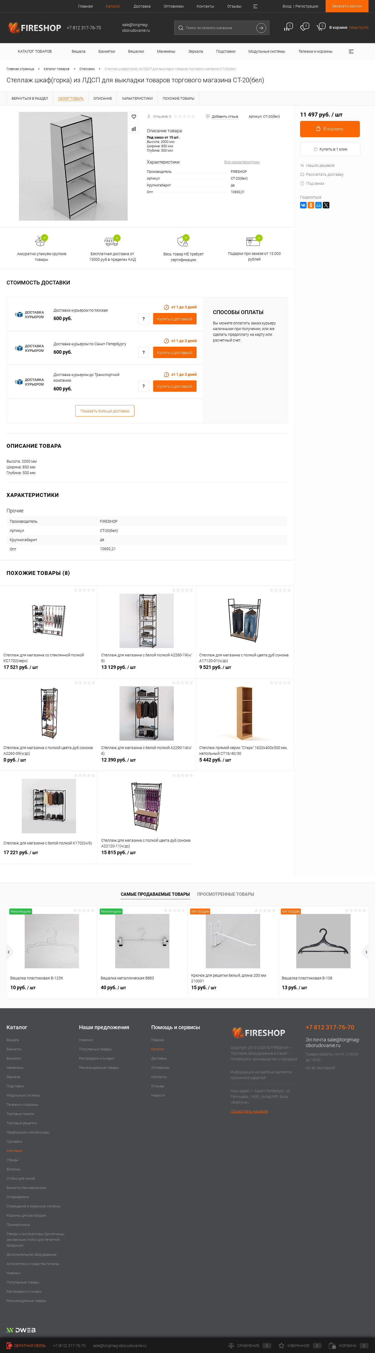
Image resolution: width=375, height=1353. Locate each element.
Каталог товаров (34, 51)
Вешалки (14, 1058)
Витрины (14, 1169)
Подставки (15, 1086)
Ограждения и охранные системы (34, 1206)
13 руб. (294, 987)
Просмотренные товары (225, 894)
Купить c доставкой (174, 319)
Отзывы (234, 6)
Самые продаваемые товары (155, 894)
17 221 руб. (49, 856)
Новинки (13, 1273)
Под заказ (312, 183)
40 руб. (113, 987)
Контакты (205, 6)
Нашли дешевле (317, 165)
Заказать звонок (347, 6)
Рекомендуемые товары (26, 1301)
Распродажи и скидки (24, 1291)
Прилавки (14, 1141)
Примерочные (18, 1225)
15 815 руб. (146, 856)
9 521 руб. (244, 670)
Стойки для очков (21, 1178)
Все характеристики (242, 162)
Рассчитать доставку (322, 174)
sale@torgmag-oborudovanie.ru (333, 1042)
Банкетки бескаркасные (26, 1188)
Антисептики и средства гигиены (33, 1264)
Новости (158, 1095)
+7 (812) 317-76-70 (69, 1345)
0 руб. (49, 763)
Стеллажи (14, 1151)
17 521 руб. (49, 670)
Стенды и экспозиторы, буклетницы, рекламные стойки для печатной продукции (36, 1239)
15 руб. (203, 987)
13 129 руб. (146, 670)
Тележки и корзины (22, 1105)
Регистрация (306, 6)
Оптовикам (174, 6)
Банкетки (14, 1049)
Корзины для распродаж (26, 1215)
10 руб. (23, 987)
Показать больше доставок (104, 411)
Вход (287, 6)
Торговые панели (20, 1114)
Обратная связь (26, 1345)
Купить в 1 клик (330, 149)
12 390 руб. (146, 763)
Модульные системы (23, 1095)
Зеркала (13, 1077)
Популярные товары (23, 1282)
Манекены (15, 1068)
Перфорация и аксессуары (28, 1132)
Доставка (142, 6)
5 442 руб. (244, 763)
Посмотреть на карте (249, 1111)
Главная (85, 6)
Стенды (12, 1160)
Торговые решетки (22, 1123)
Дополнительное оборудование (31, 1254)
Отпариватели (18, 1197)
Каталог (113, 6)
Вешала (13, 1040)
